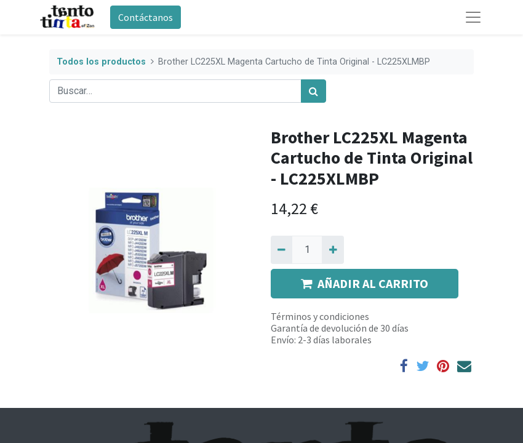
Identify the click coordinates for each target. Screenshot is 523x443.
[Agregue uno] (332, 250)
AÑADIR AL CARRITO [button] (364, 283)
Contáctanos (145, 17)
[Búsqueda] (313, 91)
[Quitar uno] (281, 250)
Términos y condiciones (320, 316)
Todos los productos (101, 62)
